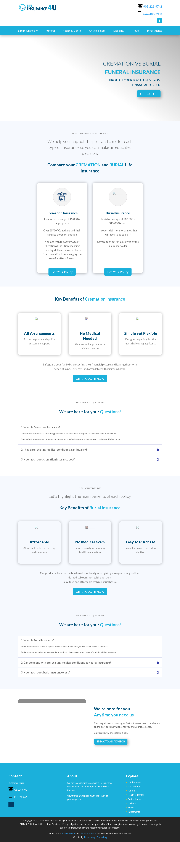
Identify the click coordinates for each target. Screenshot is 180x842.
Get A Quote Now (90, 378)
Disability (118, 30)
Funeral (50, 30)
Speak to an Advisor (111, 741)
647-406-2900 (152, 14)
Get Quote (149, 94)
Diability (132, 803)
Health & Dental (72, 30)
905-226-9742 (152, 6)
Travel (135, 30)
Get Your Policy (62, 272)
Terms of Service (88, 833)
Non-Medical (134, 786)
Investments (154, 30)
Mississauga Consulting (95, 837)
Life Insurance (26, 30)
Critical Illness (97, 30)
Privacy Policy (68, 833)
